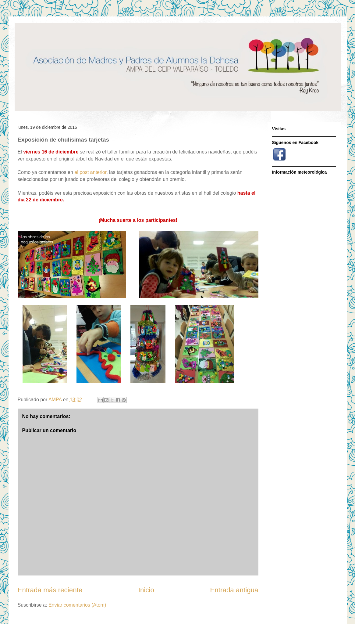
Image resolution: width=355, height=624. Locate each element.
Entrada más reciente (50, 590)
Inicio (146, 590)
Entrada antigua (234, 590)
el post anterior (90, 172)
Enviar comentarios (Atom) (77, 605)
